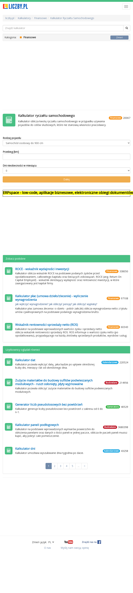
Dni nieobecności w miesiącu (20, 165)
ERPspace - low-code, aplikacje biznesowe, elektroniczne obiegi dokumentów (68, 192)
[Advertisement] (67, 73)
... (78, 466)
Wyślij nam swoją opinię (75, 547)
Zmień (119, 37)
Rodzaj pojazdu (12, 138)
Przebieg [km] (11, 151)
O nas (47, 547)
